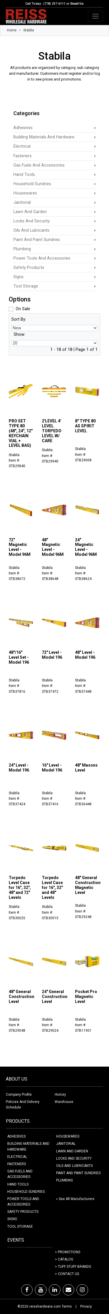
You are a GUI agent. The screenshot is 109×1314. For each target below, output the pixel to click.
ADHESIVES (16, 1136)
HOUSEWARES (67, 1136)
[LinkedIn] (54, 1289)
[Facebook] (27, 1289)
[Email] (68, 1289)
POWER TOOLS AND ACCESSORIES (23, 1201)
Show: (19, 334)
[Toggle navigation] (95, 16)
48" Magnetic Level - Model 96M (53, 547)
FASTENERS (16, 1164)
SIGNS (12, 1219)
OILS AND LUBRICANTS (74, 1166)
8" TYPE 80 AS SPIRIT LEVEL (85, 426)
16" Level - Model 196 (52, 767)
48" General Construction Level (21, 996)
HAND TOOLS (17, 1184)
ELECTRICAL (17, 1157)
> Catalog (64, 1259)
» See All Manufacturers (75, 1199)
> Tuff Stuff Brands (73, 1267)
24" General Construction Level (54, 996)
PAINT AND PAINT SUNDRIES (78, 1173)
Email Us (77, 4)
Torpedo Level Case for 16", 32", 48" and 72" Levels (20, 887)
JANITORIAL (66, 1144)
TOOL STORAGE (20, 1226)
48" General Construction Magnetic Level (88, 885)
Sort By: (18, 319)
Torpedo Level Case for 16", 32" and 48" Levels (52, 887)
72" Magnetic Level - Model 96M (20, 547)
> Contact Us (67, 1274)
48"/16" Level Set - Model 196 (19, 657)
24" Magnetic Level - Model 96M (86, 547)
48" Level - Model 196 (85, 655)
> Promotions (67, 1252)
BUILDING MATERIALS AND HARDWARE (28, 1146)
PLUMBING (64, 1180)
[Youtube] (41, 1289)
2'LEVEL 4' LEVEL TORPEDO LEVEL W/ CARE (51, 431)
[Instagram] (82, 1289)
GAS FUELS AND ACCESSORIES (20, 1174)
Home (12, 30)
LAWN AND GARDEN (72, 1151)
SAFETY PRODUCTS (22, 1212)
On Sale (23, 308)
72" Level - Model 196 (52, 655)
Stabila (28, 30)
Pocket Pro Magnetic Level (86, 996)
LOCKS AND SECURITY (74, 1158)
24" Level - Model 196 (19, 767)
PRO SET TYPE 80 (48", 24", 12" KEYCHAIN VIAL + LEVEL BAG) (21, 433)
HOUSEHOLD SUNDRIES (26, 1192)
